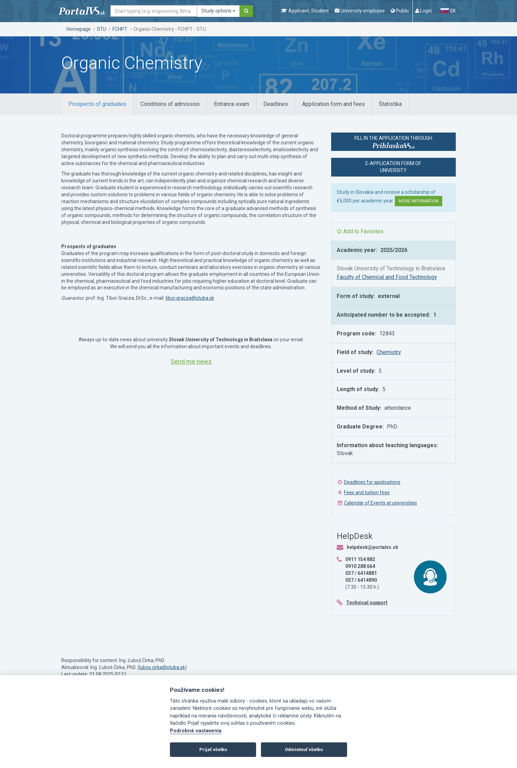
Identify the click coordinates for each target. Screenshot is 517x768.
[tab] (97, 104)
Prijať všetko (213, 749)
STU (101, 29)
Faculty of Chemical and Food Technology (387, 277)
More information (418, 201)
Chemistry (389, 352)
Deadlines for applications (372, 482)
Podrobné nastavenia (195, 731)
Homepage (78, 29)
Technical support (367, 602)
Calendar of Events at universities (380, 503)
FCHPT (119, 29)
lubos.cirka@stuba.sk (162, 667)
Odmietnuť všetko (304, 749)
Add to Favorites (360, 231)
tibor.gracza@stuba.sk (189, 298)
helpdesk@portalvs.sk (372, 547)
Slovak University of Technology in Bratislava (391, 268)
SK (448, 10)
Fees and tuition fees (367, 492)
